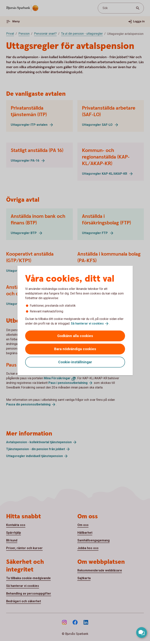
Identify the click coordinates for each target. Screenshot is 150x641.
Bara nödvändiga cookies (75, 349)
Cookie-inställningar (75, 362)
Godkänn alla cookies (75, 336)
